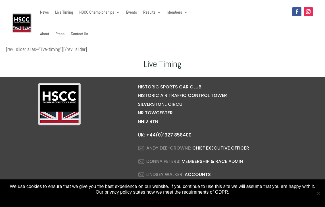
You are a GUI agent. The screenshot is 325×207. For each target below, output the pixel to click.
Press (59, 33)
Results (149, 12)
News (44, 12)
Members (174, 12)
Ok (151, 199)
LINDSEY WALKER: (165, 174)
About (44, 33)
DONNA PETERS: (163, 161)
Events (131, 12)
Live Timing (64, 12)
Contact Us (79, 33)
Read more (168, 199)
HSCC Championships (96, 12)
